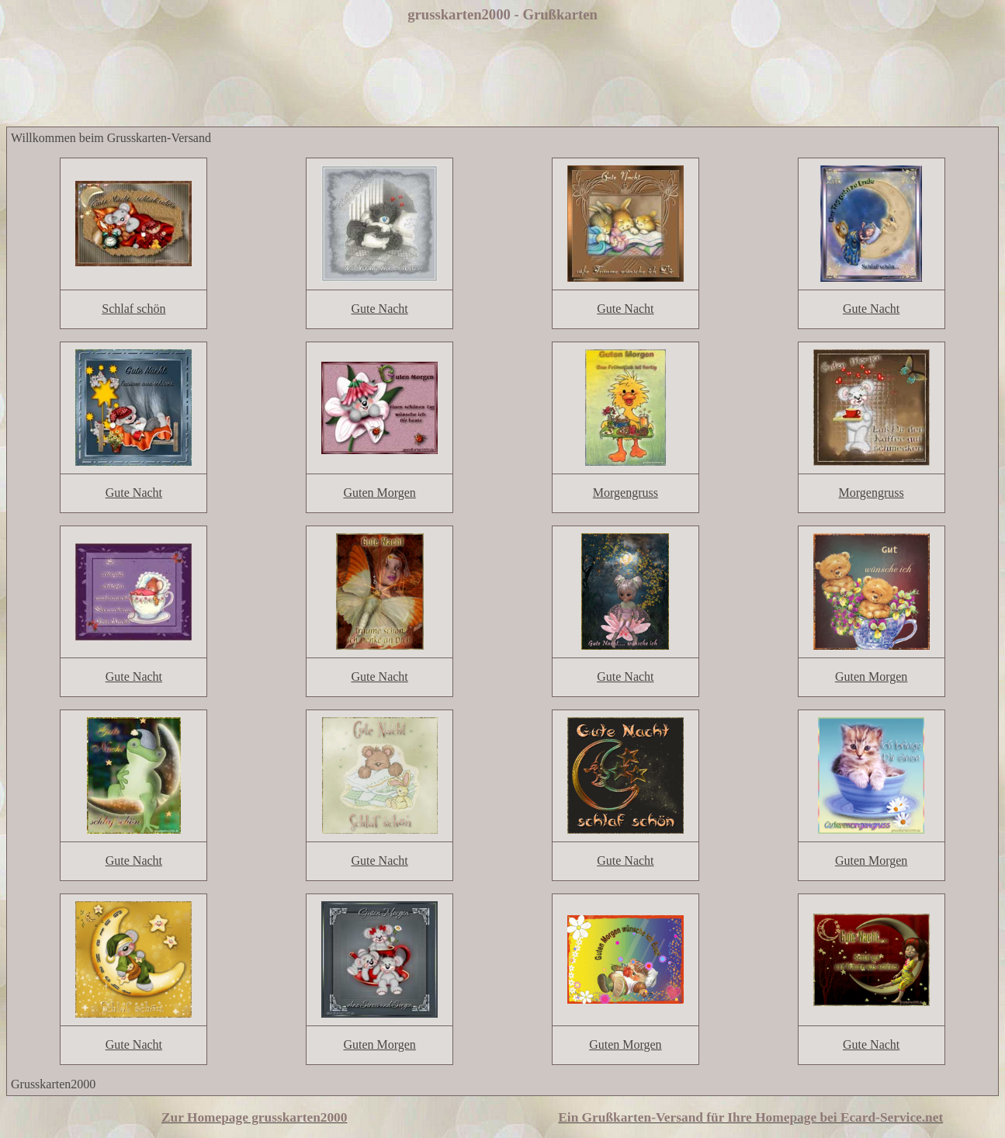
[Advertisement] (502, 76)
